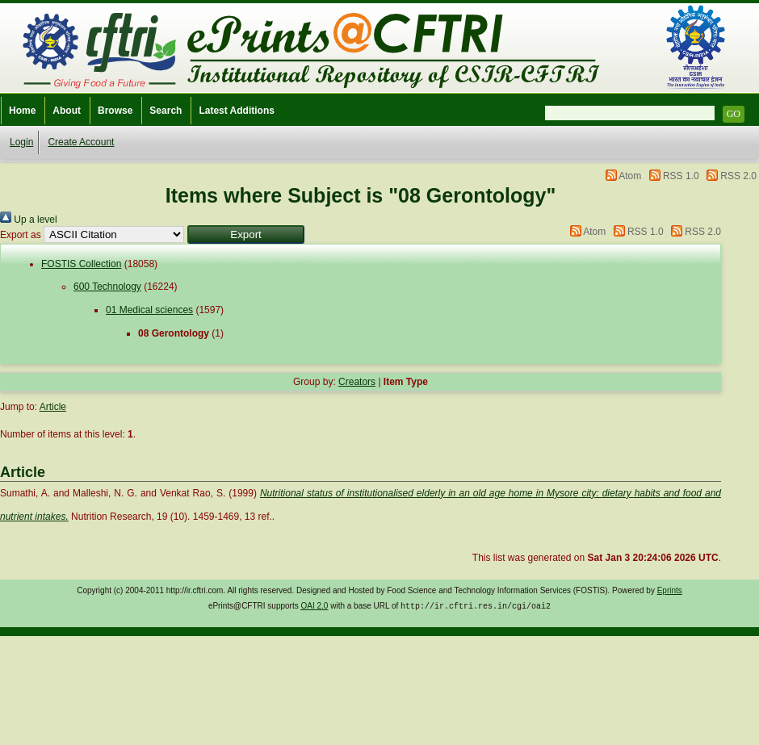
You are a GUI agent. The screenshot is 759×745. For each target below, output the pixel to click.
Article (53, 406)
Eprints (669, 590)
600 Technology (107, 286)
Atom (630, 176)
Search (165, 110)
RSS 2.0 (738, 176)
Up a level (28, 219)
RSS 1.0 (681, 176)
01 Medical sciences (149, 310)
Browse (115, 110)
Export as (20, 235)
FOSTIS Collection (81, 264)
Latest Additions (237, 110)
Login (21, 142)
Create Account (81, 142)
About (66, 110)
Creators (356, 381)
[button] (245, 234)
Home (22, 110)
